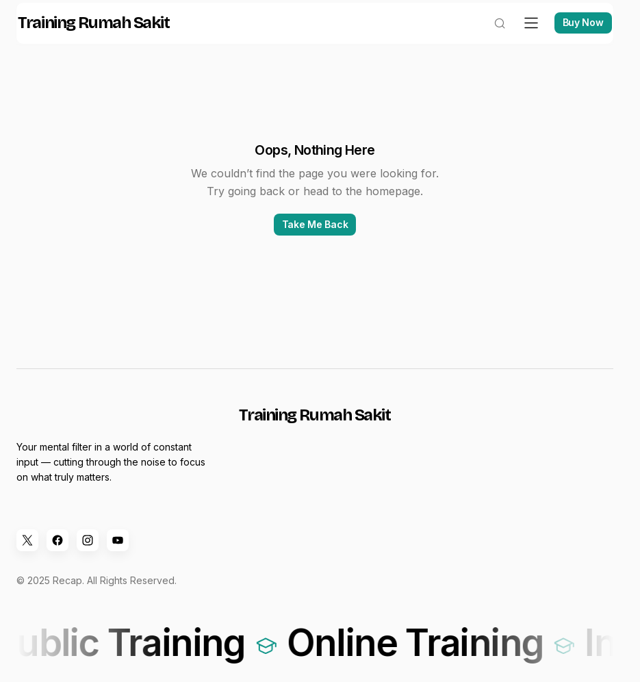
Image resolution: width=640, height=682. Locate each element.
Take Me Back (315, 238)
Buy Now (573, 36)
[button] (490, 37)
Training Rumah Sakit (103, 37)
